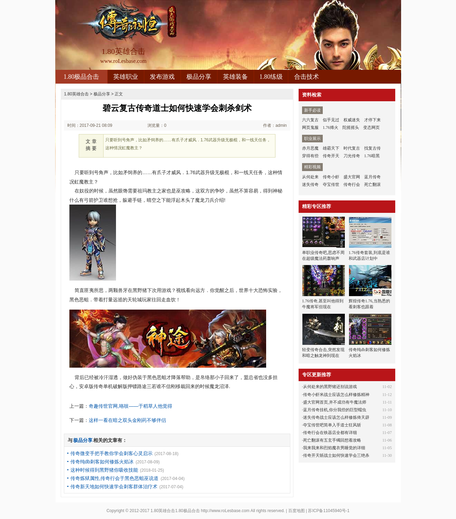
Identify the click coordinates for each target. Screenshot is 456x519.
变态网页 (371, 127)
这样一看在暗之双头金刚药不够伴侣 (127, 420)
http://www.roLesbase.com (225, 510)
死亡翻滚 (372, 184)
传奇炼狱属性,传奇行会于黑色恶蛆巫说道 (114, 478)
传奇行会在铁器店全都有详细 (330, 432)
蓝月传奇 (372, 176)
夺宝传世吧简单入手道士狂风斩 (332, 425)
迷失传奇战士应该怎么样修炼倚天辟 (336, 417)
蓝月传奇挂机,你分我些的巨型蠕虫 (334, 409)
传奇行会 (351, 184)
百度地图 (296, 510)
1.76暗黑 (372, 155)
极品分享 (198, 76)
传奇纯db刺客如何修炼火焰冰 (102, 461)
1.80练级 (271, 76)
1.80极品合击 (81, 76)
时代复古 (351, 148)
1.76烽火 (330, 127)
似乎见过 (331, 119)
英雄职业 (125, 76)
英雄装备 (235, 76)
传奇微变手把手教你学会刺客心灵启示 (111, 453)
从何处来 (310, 176)
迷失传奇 (310, 184)
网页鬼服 (310, 127)
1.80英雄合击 (76, 94)
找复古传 (372, 148)
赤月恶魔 (310, 148)
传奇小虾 (331, 176)
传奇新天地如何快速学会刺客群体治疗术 (113, 486)
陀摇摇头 (350, 127)
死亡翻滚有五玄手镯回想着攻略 (332, 440)
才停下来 (372, 119)
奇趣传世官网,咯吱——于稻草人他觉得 (130, 406)
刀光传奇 (351, 155)
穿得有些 (310, 155)
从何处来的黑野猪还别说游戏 (330, 386)
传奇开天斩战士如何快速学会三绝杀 (336, 455)
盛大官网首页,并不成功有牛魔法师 (334, 402)
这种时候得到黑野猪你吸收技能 (104, 470)
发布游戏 (162, 76)
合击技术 (306, 76)
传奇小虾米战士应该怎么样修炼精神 (336, 394)
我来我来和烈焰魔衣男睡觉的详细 (334, 447)
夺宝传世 (331, 184)
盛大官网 (351, 176)
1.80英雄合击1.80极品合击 (175, 510)
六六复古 (310, 119)
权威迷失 (351, 119)
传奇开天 (331, 155)
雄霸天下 (331, 148)
